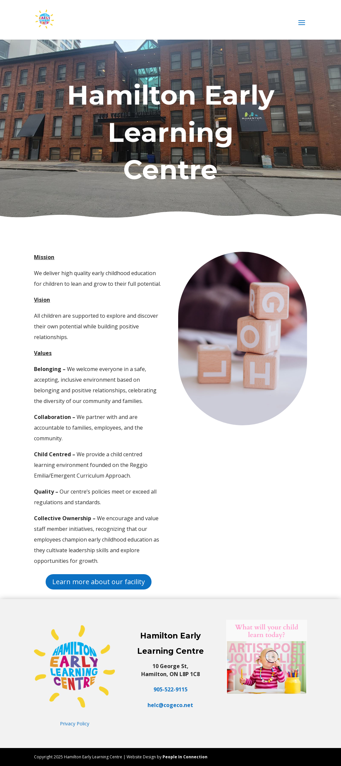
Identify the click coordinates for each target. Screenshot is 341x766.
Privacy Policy (74, 723)
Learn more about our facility (98, 581)
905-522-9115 (170, 689)
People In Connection (185, 757)
